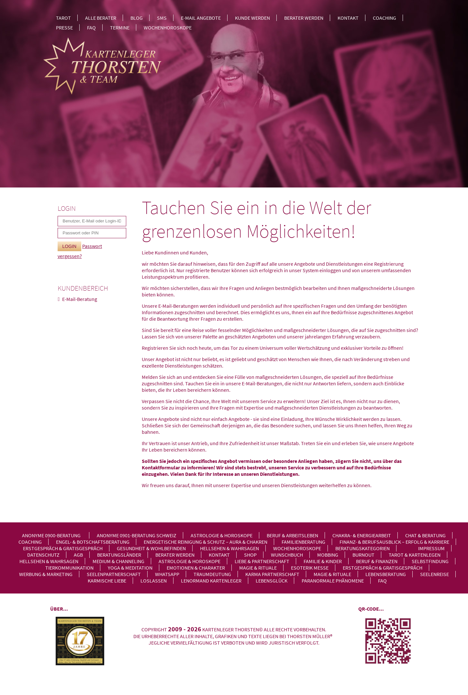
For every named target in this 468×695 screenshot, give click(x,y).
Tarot (63, 18)
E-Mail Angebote (201, 18)
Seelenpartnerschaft (114, 574)
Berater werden (303, 18)
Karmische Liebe (107, 580)
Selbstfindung (430, 561)
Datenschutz (43, 554)
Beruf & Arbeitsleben (292, 535)
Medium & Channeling (118, 561)
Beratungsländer (119, 554)
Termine (119, 27)
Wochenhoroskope (168, 27)
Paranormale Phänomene (333, 580)
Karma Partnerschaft (272, 574)
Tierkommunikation (69, 567)
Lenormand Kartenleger (211, 580)
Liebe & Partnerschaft (262, 561)
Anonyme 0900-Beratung (51, 535)
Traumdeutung (212, 574)
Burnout (363, 554)
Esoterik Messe (310, 567)
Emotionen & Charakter (196, 567)
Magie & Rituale (258, 567)
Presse (64, 27)
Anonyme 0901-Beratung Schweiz (136, 535)
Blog (136, 18)
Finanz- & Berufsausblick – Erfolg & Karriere (394, 542)
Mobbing (327, 554)
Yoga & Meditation (130, 567)
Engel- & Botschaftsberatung (92, 542)
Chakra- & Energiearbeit (361, 535)
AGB (78, 554)
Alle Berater (100, 18)
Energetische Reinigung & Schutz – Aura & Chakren (205, 542)
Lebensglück (271, 580)
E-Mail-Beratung (79, 299)
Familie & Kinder (323, 561)
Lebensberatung (385, 574)
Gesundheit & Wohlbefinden (151, 548)
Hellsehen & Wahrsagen (229, 548)
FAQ (91, 27)
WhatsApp (167, 574)
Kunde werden (252, 18)
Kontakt (348, 18)
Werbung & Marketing (45, 574)
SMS (162, 18)
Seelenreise (434, 574)
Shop (250, 554)
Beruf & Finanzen (376, 561)
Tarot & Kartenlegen (414, 554)
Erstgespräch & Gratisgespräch (63, 548)
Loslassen (153, 580)
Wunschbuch (287, 554)
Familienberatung (303, 542)
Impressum (431, 548)
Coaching (384, 18)
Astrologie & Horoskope (221, 535)
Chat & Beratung (425, 535)
